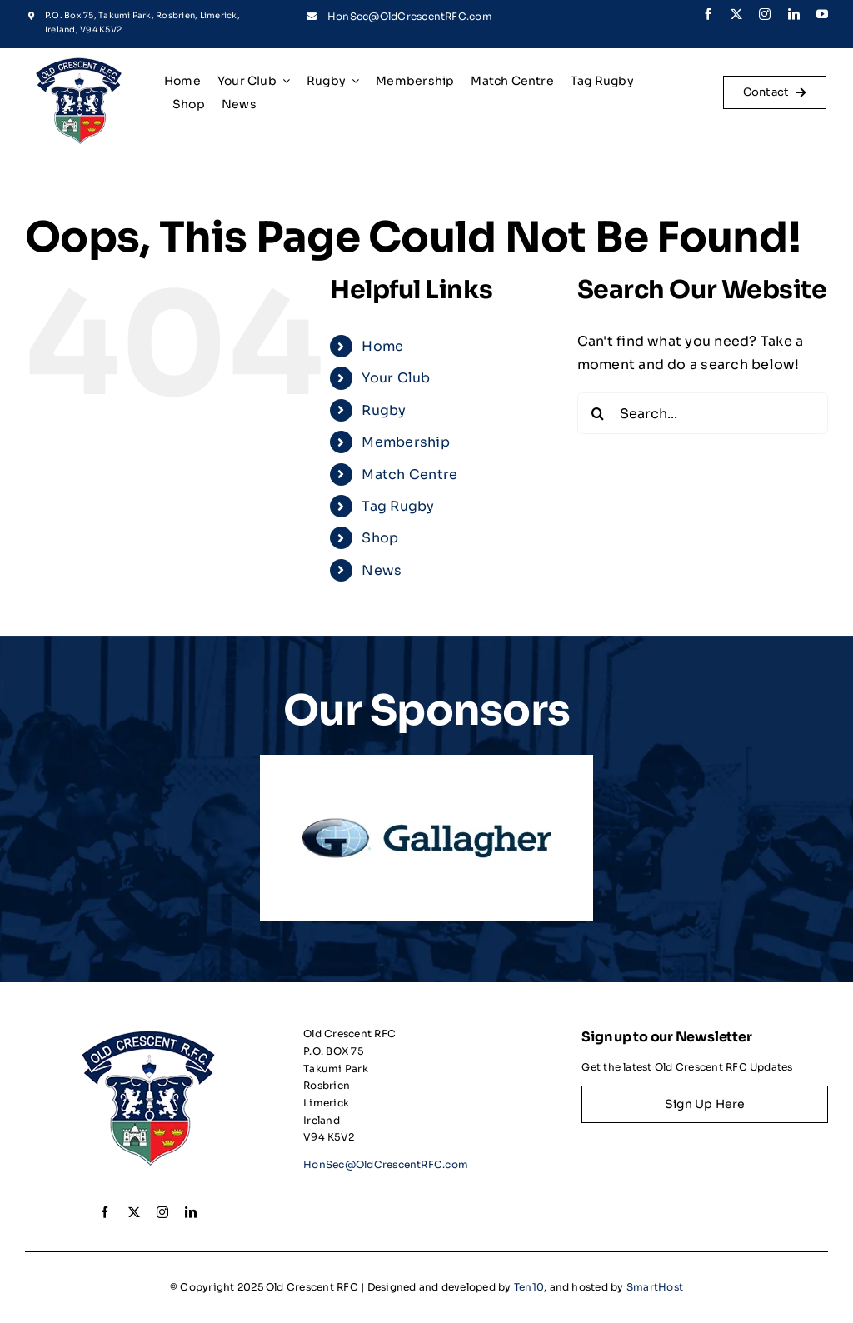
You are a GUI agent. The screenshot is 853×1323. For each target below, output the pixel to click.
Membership (405, 442)
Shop (380, 538)
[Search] (598, 413)
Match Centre (409, 474)
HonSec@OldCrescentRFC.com (409, 16)
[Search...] (702, 413)
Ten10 (529, 1287)
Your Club (396, 378)
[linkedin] (794, 14)
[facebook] (708, 14)
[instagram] (765, 14)
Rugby (384, 410)
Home (382, 346)
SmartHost (654, 1287)
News (382, 570)
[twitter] (736, 14)
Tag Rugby (398, 506)
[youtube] (822, 14)
